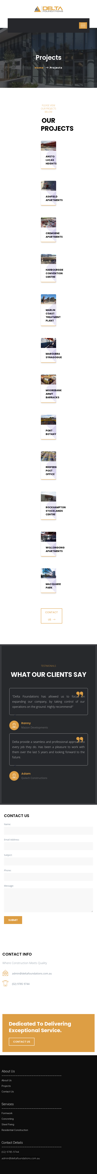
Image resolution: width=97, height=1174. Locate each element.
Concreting (8, 1118)
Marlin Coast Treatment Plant (53, 315)
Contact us (21, 1042)
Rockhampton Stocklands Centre (56, 511)
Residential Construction (15, 1130)
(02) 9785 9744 (21, 984)
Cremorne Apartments (54, 235)
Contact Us (51, 615)
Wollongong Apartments (55, 549)
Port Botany (51, 432)
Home (40, 68)
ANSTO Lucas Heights (51, 160)
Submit (13, 920)
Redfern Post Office (51, 470)
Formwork (7, 1113)
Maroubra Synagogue (54, 355)
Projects (6, 1086)
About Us (7, 1080)
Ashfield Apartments (54, 198)
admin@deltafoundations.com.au (32, 973)
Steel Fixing (8, 1124)
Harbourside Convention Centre (54, 273)
